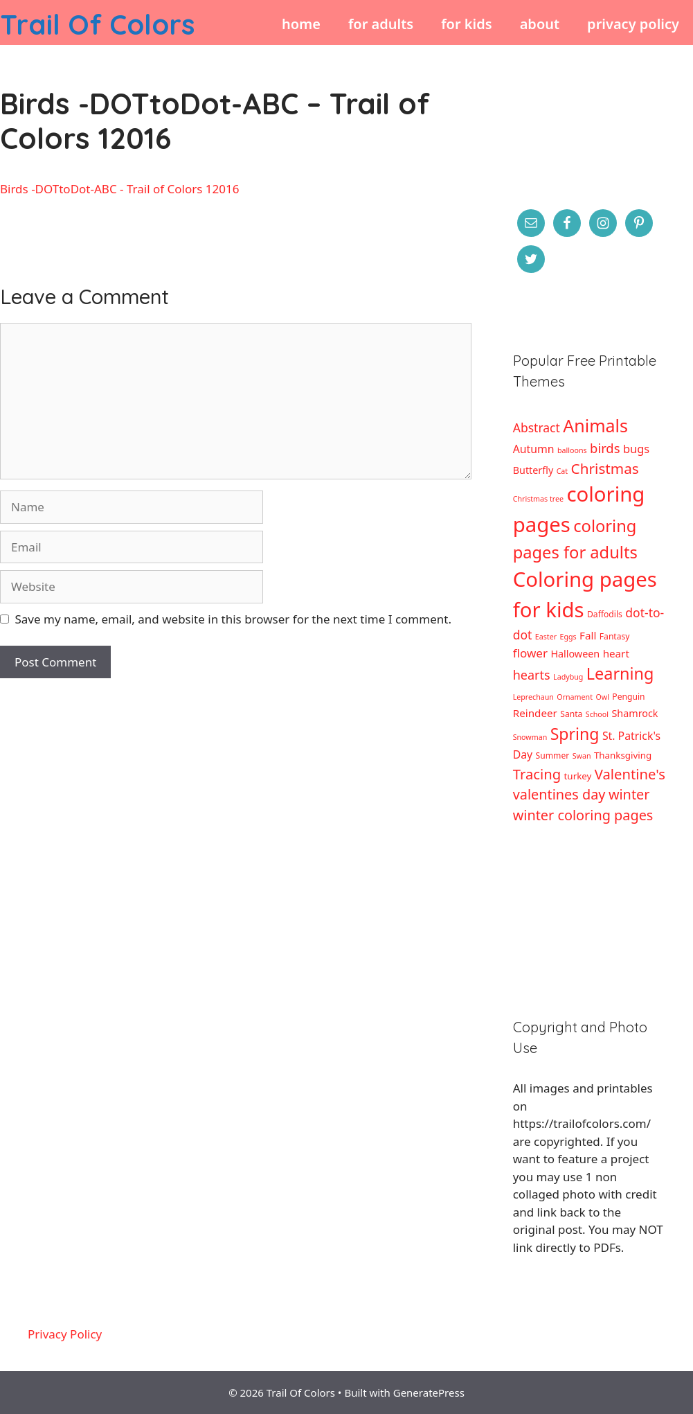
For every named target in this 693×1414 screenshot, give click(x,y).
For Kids (466, 24)
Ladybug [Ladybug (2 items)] (568, 677)
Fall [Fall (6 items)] (587, 635)
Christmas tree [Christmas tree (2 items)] (538, 499)
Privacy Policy (633, 24)
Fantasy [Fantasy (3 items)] (615, 636)
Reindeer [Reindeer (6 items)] (535, 713)
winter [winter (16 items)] (629, 794)
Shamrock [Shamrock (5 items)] (634, 713)
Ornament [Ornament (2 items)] (575, 697)
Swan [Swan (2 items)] (582, 756)
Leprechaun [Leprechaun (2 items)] (533, 697)
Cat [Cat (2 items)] (562, 471)
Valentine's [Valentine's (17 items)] (630, 774)
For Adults (380, 24)
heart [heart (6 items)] (616, 653)
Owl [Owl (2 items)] (602, 697)
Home (301, 24)
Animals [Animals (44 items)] (595, 425)
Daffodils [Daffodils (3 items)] (604, 614)
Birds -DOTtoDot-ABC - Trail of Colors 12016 (119, 189)
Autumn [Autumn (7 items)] (534, 449)
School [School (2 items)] (597, 714)
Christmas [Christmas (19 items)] (605, 468)
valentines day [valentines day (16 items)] (559, 794)
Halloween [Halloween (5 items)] (575, 653)
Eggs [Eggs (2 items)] (568, 637)
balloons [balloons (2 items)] (572, 450)
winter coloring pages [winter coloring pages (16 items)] (583, 815)
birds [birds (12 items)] (605, 448)
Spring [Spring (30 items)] (575, 734)
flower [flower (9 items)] (530, 653)
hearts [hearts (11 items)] (531, 674)
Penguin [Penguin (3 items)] (628, 696)
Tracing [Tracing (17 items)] (537, 774)
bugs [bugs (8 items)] (636, 449)
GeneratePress (429, 1392)
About (539, 24)
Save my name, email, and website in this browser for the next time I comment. (233, 619)
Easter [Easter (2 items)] (546, 637)
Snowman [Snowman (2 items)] (530, 737)
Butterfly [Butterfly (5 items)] (533, 470)
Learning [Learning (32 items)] (620, 673)
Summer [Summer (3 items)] (553, 755)
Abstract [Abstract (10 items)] (536, 427)
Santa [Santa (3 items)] (571, 714)
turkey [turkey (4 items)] (578, 776)
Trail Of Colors (97, 24)
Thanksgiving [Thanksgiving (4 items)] (622, 755)
